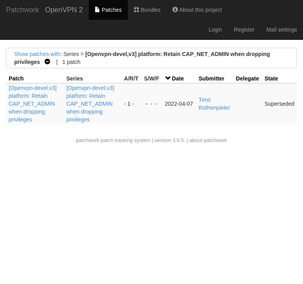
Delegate (247, 78)
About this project (197, 10)
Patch (16, 78)
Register (244, 29)
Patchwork (22, 10)
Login (215, 29)
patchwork (87, 140)
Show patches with (37, 54)
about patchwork (208, 140)
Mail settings (281, 29)
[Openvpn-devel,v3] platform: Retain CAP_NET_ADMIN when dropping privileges (32, 104)
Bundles (147, 10)
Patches (108, 10)
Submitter (211, 78)
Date (178, 78)
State (271, 78)
